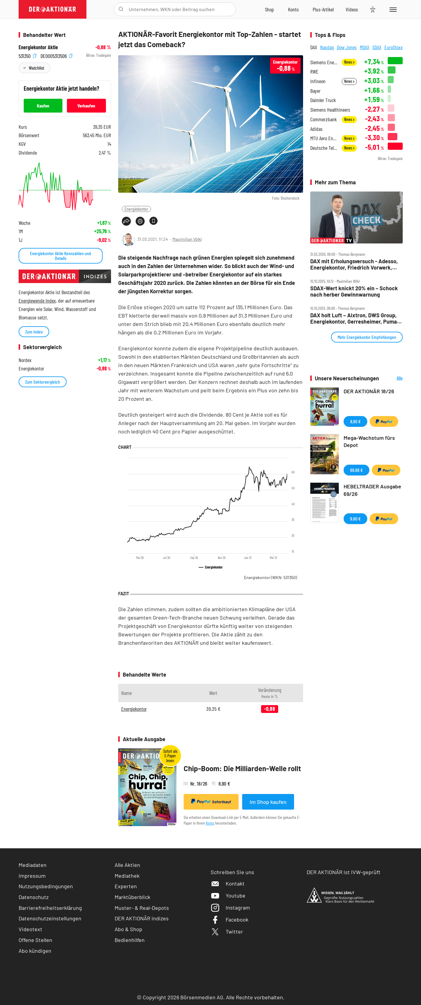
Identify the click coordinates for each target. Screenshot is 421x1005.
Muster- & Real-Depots (142, 907)
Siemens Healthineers (330, 110)
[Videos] (352, 9)
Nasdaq (327, 47)
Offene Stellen (35, 940)
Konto (210, 822)
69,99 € (356, 470)
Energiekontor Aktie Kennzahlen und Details (60, 255)
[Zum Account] (293, 9)
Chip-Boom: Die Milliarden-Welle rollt (242, 768)
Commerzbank (323, 119)
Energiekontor (136, 209)
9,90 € (355, 518)
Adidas (316, 129)
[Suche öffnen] (121, 9)
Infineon (318, 81)
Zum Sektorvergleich (42, 382)
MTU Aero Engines (324, 138)
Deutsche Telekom (324, 148)
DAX (313, 47)
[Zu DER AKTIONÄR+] (323, 9)
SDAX (376, 47)
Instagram (230, 907)
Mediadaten (33, 865)
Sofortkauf (211, 801)
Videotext (30, 929)
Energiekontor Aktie (38, 47)
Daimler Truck (323, 100)
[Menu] (392, 9)
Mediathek (127, 875)
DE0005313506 (56, 55)
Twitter (227, 931)
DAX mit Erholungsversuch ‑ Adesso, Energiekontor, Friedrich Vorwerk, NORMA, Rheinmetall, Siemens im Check (354, 264)
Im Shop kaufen (268, 801)
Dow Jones (347, 47)
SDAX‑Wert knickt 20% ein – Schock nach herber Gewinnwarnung (354, 291)
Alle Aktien (127, 865)
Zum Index (34, 331)
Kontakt (228, 883)
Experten (126, 886)
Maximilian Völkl (187, 239)
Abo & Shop (128, 929)
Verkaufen (86, 105)
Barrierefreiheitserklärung (50, 907)
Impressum (32, 875)
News (349, 62)
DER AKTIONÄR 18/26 (369, 391)
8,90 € (355, 421)
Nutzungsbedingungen (46, 886)
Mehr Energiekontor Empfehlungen (367, 337)
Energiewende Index (37, 300)
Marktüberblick (132, 897)
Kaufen (43, 105)
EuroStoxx (393, 47)
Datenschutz (34, 897)
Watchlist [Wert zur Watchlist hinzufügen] (36, 68)
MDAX (364, 47)
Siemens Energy (324, 62)
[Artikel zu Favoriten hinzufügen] (153, 221)
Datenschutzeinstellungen (50, 918)
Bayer (315, 91)
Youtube (228, 895)
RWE (314, 71)
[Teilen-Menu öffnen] (126, 221)
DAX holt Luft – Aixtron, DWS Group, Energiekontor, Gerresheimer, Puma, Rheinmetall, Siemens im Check (354, 318)
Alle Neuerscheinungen (392, 378)
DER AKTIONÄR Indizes (142, 918)
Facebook (229, 919)
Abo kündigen (35, 950)
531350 (27, 55)
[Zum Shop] (269, 9)
